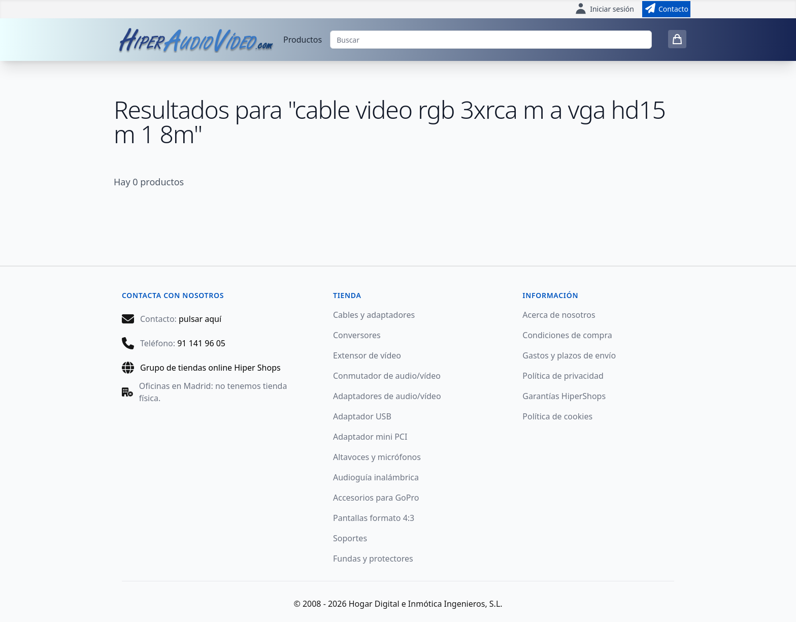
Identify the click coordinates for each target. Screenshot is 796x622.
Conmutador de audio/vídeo (387, 375)
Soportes (350, 538)
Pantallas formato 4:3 (373, 517)
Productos (302, 39)
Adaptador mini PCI (370, 436)
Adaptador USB (362, 416)
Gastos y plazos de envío (569, 355)
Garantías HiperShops (564, 396)
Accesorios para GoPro (376, 497)
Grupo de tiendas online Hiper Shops (210, 367)
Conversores (357, 335)
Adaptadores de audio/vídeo (387, 396)
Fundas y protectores (373, 558)
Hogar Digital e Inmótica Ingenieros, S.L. (426, 603)
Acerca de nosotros (558, 314)
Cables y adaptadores (374, 314)
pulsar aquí (200, 318)
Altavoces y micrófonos (377, 457)
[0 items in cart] (677, 39)
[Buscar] (491, 39)
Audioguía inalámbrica (376, 477)
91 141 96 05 (201, 343)
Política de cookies (557, 416)
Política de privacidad (563, 375)
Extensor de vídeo (367, 355)
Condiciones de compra (567, 335)
